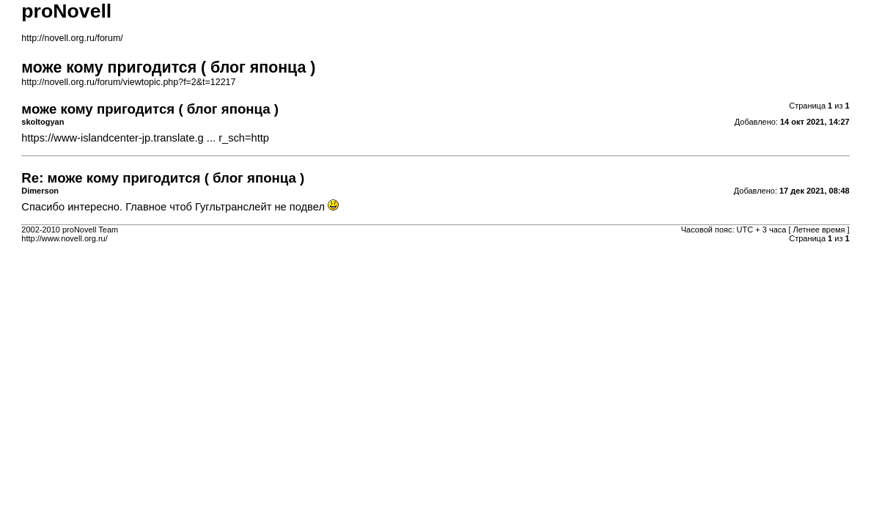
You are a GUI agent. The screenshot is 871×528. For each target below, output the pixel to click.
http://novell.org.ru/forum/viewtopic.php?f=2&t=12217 (128, 82)
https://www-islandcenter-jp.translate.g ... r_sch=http (145, 138)
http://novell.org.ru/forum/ (71, 38)
